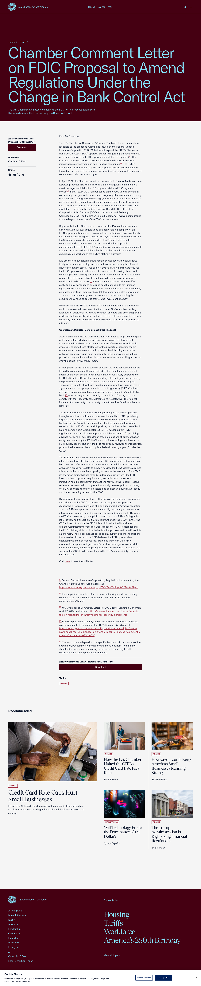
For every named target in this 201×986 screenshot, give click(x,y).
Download (22, 147)
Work (110, 6)
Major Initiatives (17, 915)
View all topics (112, 955)
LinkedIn (13, 938)
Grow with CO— (17, 956)
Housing (116, 914)
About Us (13, 924)
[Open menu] (191, 7)
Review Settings (144, 977)
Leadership (14, 928)
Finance (21, 42)
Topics (91, 6)
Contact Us (14, 933)
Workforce (119, 931)
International (111, 822)
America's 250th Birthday (142, 940)
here (67, 561)
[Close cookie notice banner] (197, 978)
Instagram (13, 947)
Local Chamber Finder (20, 960)
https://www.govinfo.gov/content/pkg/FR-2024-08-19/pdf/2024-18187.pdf (98, 587)
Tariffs (113, 923)
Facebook (13, 942)
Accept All (163, 977)
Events (101, 6)
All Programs (15, 910)
